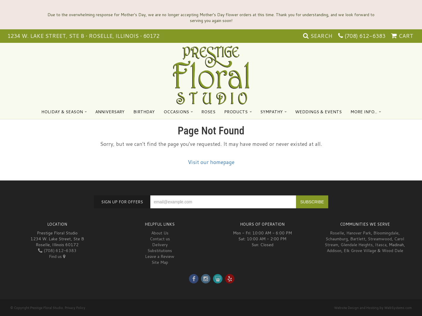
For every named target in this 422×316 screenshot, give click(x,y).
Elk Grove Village (360, 251)
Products (236, 112)
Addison (334, 251)
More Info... (363, 112)
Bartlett (357, 239)
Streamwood (380, 239)
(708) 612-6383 (365, 36)
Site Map (160, 262)
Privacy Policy (75, 307)
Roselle (337, 233)
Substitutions (159, 251)
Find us (57, 256)
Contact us (160, 239)
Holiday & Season (62, 112)
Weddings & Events (318, 112)
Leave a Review (159, 256)
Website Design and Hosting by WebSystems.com (373, 307)
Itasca (381, 245)
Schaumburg (337, 239)
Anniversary (110, 112)
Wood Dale (392, 251)
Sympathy (271, 112)
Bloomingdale (386, 233)
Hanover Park (358, 233)
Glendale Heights (357, 245)
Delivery (160, 245)
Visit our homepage (211, 162)
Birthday (144, 112)
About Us (160, 233)
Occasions (176, 112)
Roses (208, 112)
